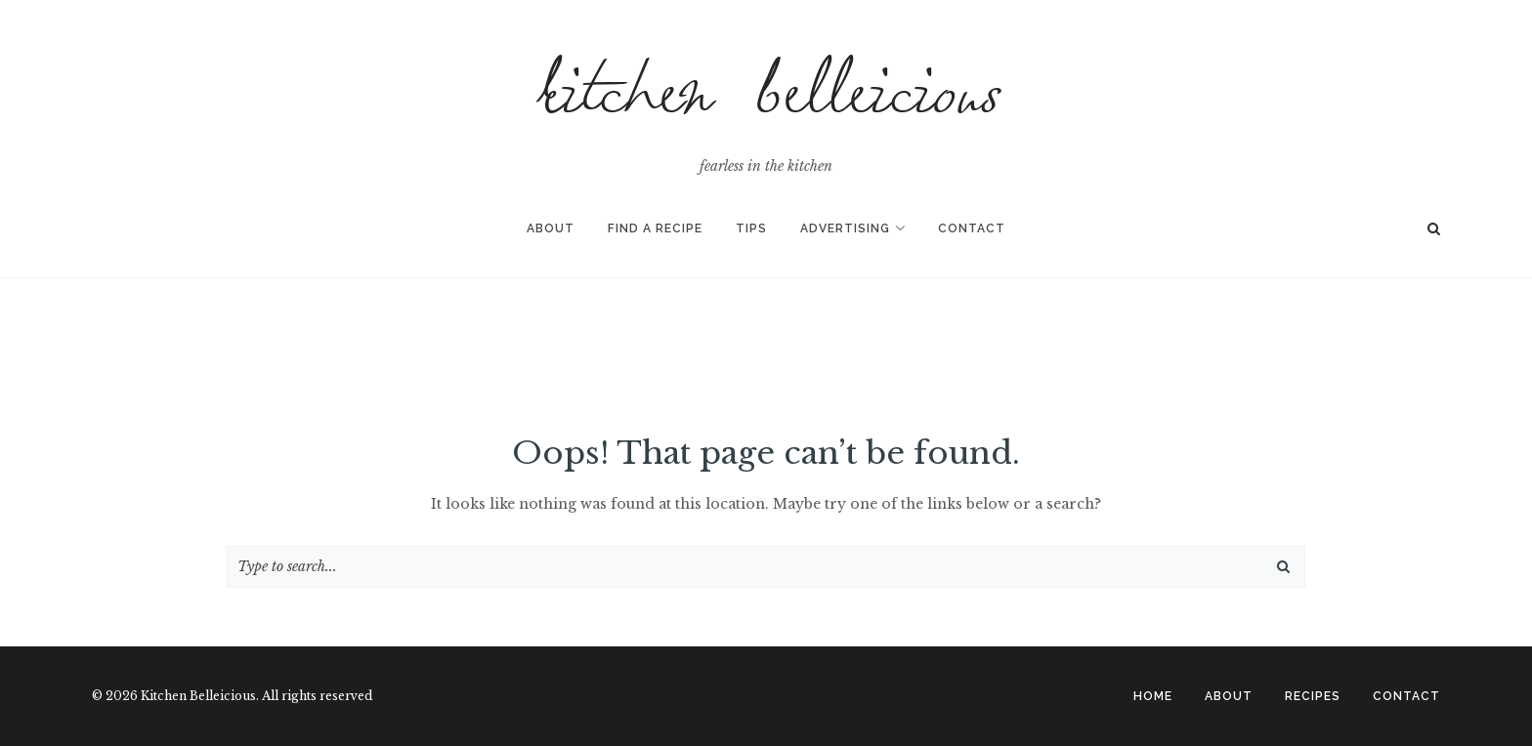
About (550, 228)
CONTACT (1406, 696)
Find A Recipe (655, 228)
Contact (971, 228)
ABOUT (1229, 696)
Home (1152, 696)
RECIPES (1312, 696)
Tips (751, 228)
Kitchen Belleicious (766, 101)
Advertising (845, 228)
